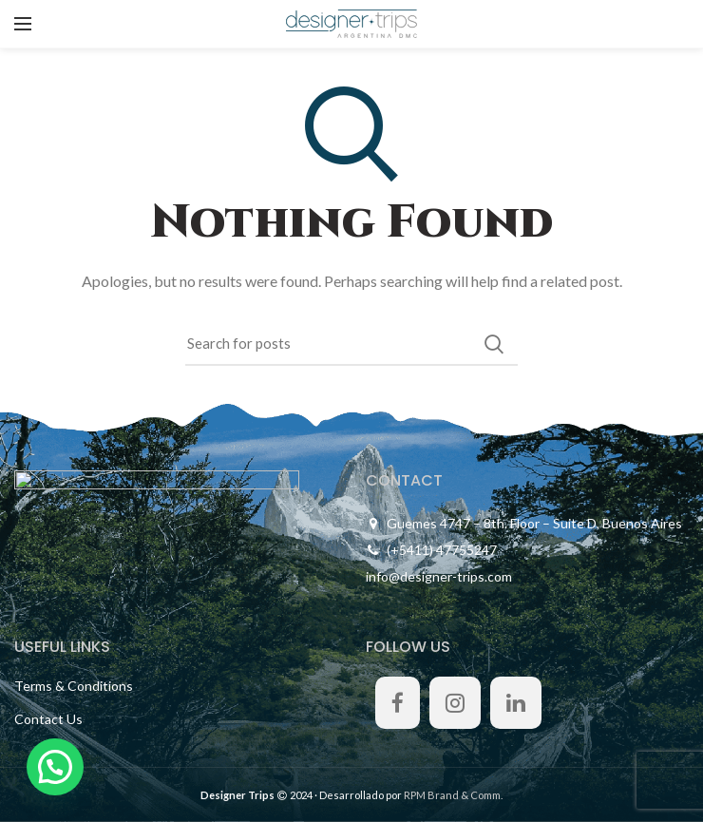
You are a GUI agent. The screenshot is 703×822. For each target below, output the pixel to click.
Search (494, 344)
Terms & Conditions (73, 686)
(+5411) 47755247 (442, 550)
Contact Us (48, 719)
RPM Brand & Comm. (453, 795)
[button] (55, 766)
